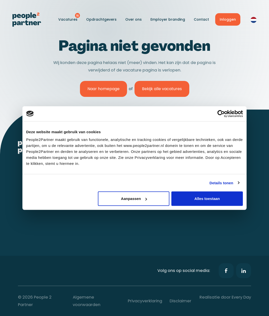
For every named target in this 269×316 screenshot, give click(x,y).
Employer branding (167, 19)
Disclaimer (180, 301)
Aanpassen (134, 198)
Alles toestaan (207, 198)
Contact (201, 19)
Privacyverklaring (145, 301)
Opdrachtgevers (101, 19)
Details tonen (221, 183)
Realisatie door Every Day (225, 297)
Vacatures (67, 19)
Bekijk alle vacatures (162, 89)
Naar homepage (103, 89)
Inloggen (228, 19)
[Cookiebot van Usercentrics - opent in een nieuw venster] (221, 113)
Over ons (133, 19)
